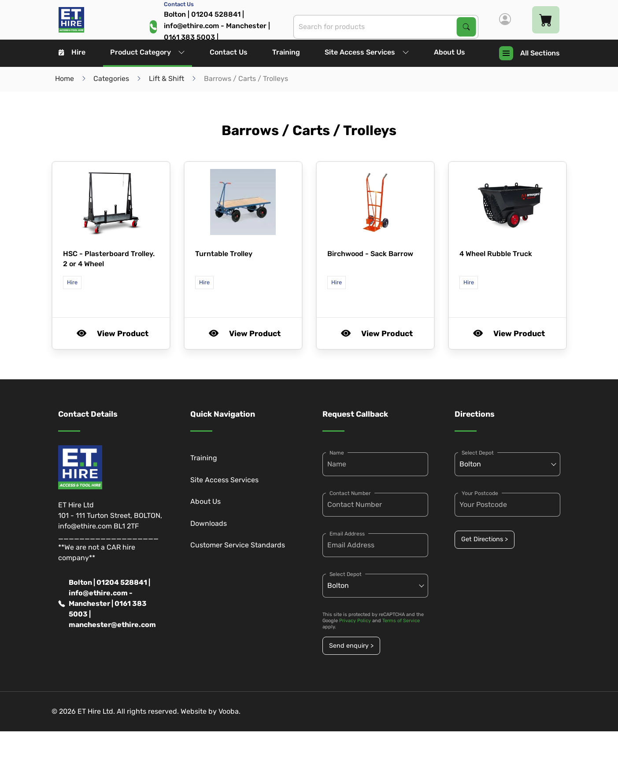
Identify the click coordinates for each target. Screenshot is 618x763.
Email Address (347, 534)
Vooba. (229, 711)
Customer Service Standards (237, 545)
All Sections (529, 53)
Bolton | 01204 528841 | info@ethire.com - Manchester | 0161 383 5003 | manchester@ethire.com (107, 603)
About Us (449, 52)
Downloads (208, 523)
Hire (72, 52)
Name (336, 453)
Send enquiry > (351, 645)
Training (286, 52)
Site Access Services (367, 52)
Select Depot (345, 574)
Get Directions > (484, 539)
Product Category (147, 52)
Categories (111, 78)
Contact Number (350, 493)
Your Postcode (480, 493)
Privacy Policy (355, 621)
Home (64, 78)
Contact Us (229, 52)
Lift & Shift (166, 78)
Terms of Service (401, 621)
